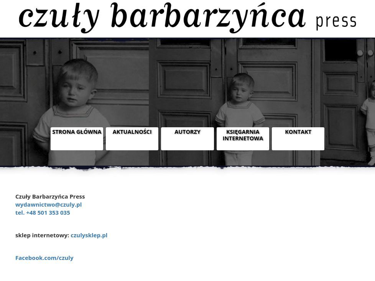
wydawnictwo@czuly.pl (48, 204)
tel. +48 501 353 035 (42, 212)
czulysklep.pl (89, 235)
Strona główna (76, 131)
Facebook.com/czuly (44, 257)
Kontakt (298, 131)
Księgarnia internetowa (242, 135)
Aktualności (132, 131)
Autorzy (187, 131)
